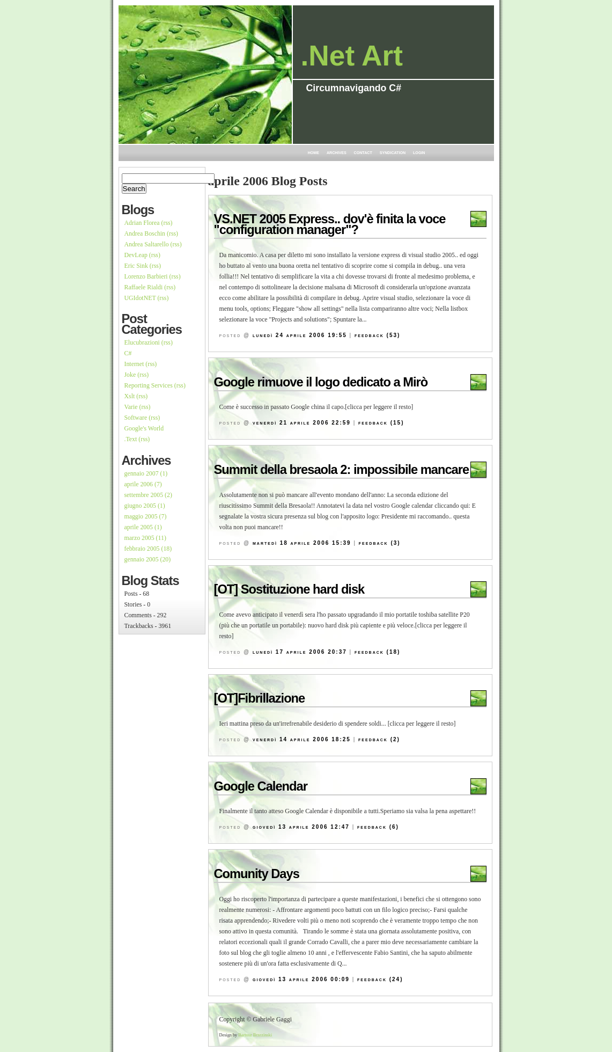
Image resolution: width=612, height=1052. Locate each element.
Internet (134, 364)
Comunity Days (256, 874)
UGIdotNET (140, 298)
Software (136, 417)
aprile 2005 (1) (143, 527)
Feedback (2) (379, 739)
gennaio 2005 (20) (147, 559)
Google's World (144, 428)
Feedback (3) (380, 543)
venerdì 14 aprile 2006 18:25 (302, 739)
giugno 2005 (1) (144, 505)
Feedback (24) (380, 979)
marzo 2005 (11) (145, 538)
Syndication (392, 153)
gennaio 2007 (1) (146, 473)
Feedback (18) (377, 652)
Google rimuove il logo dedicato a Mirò (321, 382)
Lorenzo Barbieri (146, 276)
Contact (363, 153)
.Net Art (352, 55)
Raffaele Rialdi (143, 287)
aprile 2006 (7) (143, 484)
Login (419, 153)
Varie (131, 407)
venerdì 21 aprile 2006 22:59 (302, 423)
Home (313, 153)
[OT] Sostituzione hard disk (289, 589)
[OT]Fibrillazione (259, 698)
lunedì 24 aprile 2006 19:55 (300, 335)
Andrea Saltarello (146, 244)
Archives (336, 153)
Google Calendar (260, 786)
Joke (130, 374)
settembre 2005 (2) (148, 495)
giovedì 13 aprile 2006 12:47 (301, 827)
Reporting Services (148, 385)
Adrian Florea (142, 223)
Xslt (129, 396)
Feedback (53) (377, 335)
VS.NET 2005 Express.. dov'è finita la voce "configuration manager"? (330, 224)
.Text (130, 439)
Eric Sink (136, 265)
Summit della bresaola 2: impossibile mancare (341, 470)
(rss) (167, 223)
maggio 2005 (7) (145, 516)
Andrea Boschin (145, 233)
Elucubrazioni (142, 342)
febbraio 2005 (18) (148, 548)
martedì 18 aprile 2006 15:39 (302, 543)
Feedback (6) (378, 827)
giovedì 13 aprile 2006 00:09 (301, 979)
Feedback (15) (381, 423)
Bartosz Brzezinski (255, 1035)
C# (128, 353)
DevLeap (136, 255)
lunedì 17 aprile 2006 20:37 (300, 652)
